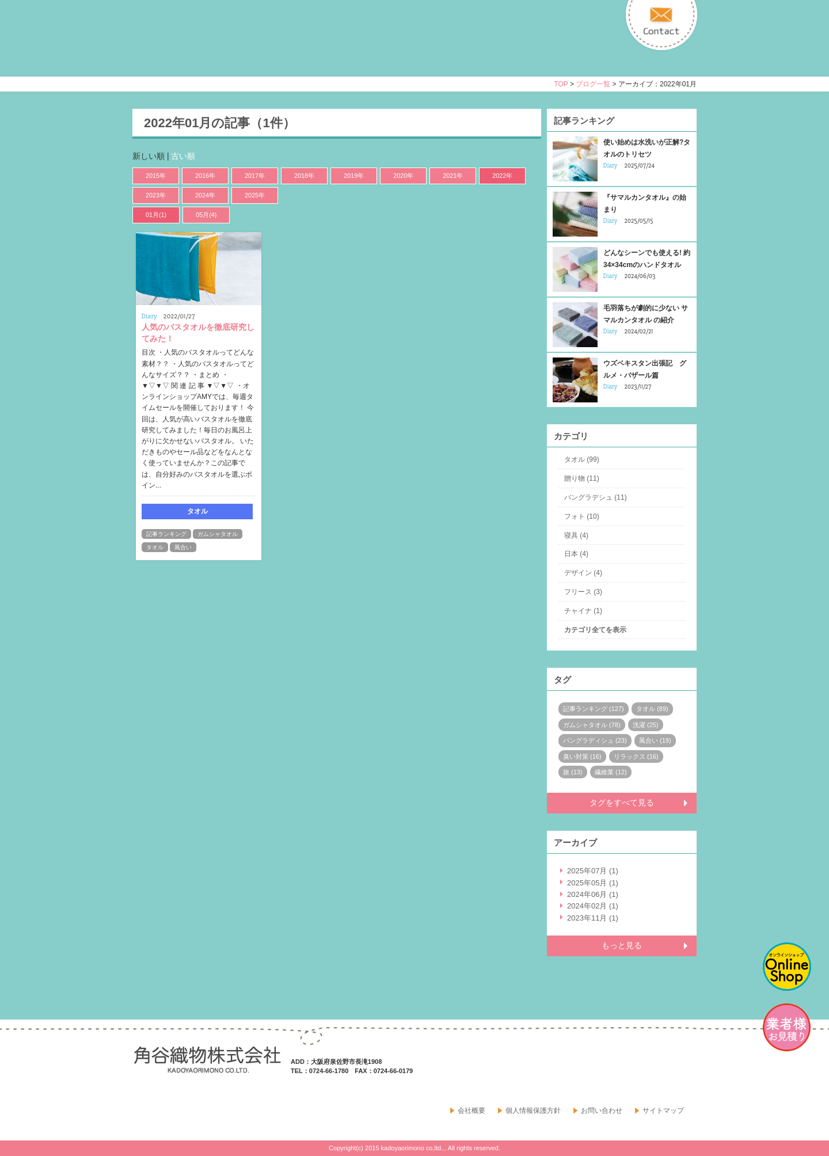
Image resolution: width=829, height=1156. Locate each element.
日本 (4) (576, 554)
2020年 (403, 175)
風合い (183, 547)
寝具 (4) (576, 535)
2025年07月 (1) (592, 870)
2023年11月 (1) (592, 918)
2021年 (453, 175)
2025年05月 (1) (592, 883)
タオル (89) (652, 708)
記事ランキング (166, 534)
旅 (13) (573, 772)
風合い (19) (655, 740)
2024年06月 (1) (592, 894)
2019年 (354, 175)
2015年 (156, 175)
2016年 (205, 175)
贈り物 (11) (581, 478)
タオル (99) (581, 459)
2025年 (255, 195)
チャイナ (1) (583, 611)
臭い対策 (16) (582, 756)
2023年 (156, 195)
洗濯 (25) (646, 724)
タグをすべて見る (622, 802)
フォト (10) (581, 516)
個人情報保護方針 (533, 1110)
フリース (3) (583, 592)
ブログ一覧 (593, 84)
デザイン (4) (583, 573)
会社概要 (471, 1110)
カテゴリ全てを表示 (595, 630)
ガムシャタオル (217, 534)
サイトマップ (663, 1110)
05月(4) (206, 214)
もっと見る (622, 945)
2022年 (502, 175)
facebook (658, 1069)
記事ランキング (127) (593, 708)
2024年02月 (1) (592, 906)
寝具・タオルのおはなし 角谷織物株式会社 (234, 48)
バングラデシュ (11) (595, 497)
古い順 (183, 156)
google (684, 1069)
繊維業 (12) (611, 772)
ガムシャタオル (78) (592, 724)
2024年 (205, 195)
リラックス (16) (636, 756)
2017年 (255, 175)
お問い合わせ (601, 1110)
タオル (154, 547)
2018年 (304, 175)
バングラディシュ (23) (595, 740)
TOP (561, 84)
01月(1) (156, 214)
